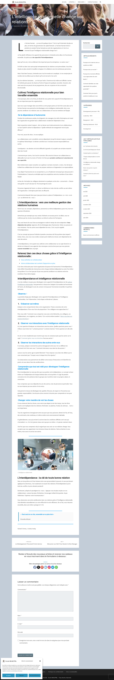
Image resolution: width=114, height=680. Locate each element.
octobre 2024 (86, 209)
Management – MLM (88, 120)
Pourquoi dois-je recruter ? (90, 69)
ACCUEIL (64, 2)
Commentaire (22, 589)
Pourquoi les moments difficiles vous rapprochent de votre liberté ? (91, 76)
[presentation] (30, 650)
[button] (40, 661)
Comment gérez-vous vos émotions (32, 338)
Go (97, 46)
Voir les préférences (35, 675)
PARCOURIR (81, 2)
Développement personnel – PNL (91, 111)
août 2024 (85, 217)
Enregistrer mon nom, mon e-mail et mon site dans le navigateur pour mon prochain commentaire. (44, 642)
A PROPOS (71, 2)
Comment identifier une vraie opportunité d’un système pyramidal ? (90, 86)
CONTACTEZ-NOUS (92, 2)
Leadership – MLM (87, 116)
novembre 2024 (87, 204)
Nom (19, 615)
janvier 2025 (86, 200)
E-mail (20, 624)
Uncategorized (87, 129)
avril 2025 (85, 196)
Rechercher (86, 43)
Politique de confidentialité (55, 671)
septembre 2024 (87, 213)
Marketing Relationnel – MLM (90, 124)
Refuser (22, 675)
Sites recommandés (71, 671)
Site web (20, 632)
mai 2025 (85, 191)
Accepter (8, 675)
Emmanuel (31, 26)
